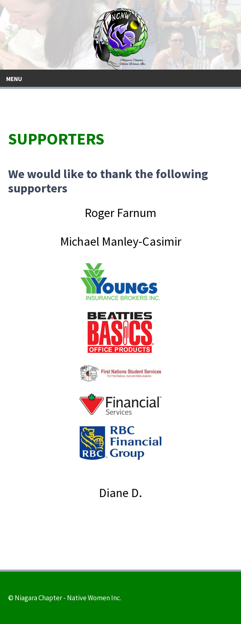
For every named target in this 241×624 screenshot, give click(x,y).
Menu (14, 79)
